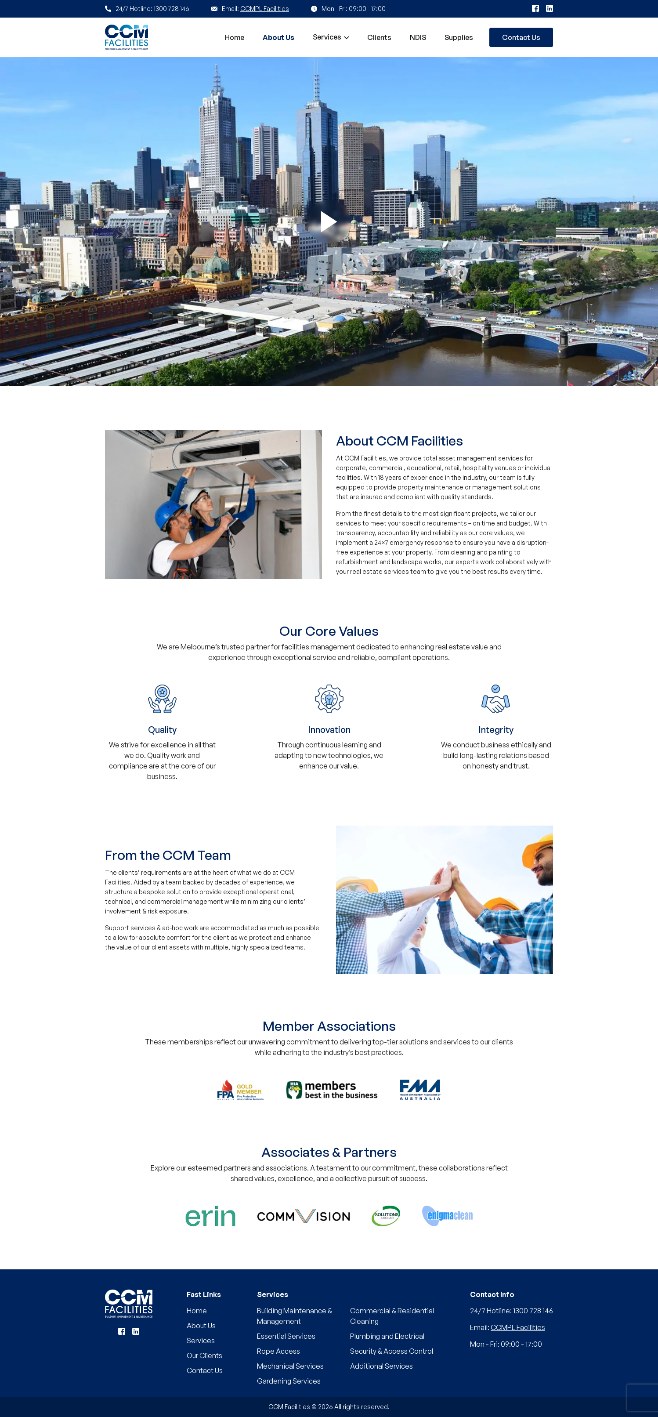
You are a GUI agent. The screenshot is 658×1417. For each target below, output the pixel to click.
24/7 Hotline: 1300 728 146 (511, 1310)
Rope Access (278, 1351)
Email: (507, 1327)
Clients (379, 37)
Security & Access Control (391, 1351)
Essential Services (286, 1336)
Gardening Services (289, 1381)
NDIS (418, 37)
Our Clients (204, 1355)
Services (327, 37)
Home (234, 37)
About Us (278, 37)
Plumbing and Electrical (387, 1336)
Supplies (459, 37)
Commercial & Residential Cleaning (392, 1316)
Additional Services (381, 1366)
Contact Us (521, 37)
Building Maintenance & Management (294, 1316)
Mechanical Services (290, 1366)
